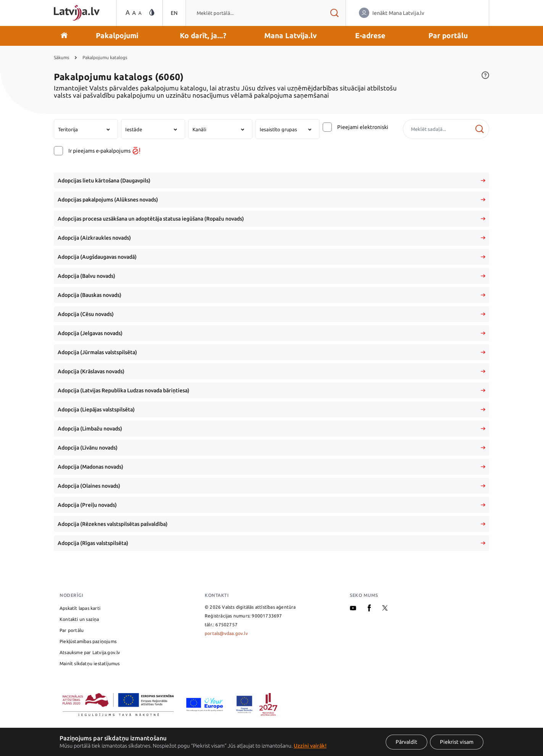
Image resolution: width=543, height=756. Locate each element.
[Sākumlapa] (77, 13)
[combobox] (254, 13)
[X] (385, 608)
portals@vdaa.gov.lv (226, 633)
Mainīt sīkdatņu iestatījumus (90, 663)
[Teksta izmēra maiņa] (132, 13)
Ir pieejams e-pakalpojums (104, 151)
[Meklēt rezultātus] (334, 13)
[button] (117, 36)
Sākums (61, 57)
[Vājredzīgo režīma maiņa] (151, 13)
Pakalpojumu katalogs (104, 57)
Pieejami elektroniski (362, 127)
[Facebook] (369, 609)
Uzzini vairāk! (310, 746)
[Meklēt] (479, 129)
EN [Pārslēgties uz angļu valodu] (174, 13)
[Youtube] (353, 608)
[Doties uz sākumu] (64, 36)
